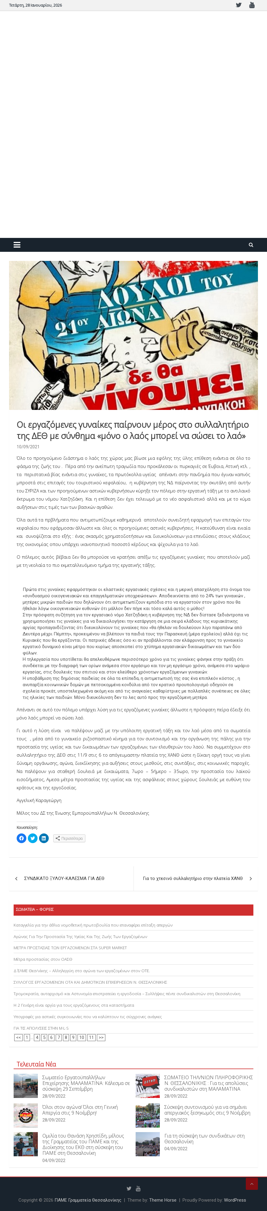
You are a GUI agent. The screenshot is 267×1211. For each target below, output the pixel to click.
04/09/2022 (53, 1160)
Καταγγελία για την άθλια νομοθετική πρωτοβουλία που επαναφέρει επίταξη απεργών (93, 925)
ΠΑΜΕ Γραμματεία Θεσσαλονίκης (87, 1200)
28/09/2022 (53, 1096)
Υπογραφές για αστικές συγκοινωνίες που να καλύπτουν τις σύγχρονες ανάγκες (88, 1016)
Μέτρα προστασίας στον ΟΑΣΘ (43, 959)
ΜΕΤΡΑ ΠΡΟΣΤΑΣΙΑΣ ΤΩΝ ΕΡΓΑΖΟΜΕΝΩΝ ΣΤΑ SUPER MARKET (70, 947)
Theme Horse (162, 1200)
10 (81, 1037)
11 (91, 1037)
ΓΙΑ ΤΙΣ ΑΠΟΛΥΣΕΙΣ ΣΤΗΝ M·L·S (41, 1028)
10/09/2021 (28, 446)
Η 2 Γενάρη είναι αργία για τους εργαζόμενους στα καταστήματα (74, 1005)
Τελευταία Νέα (36, 1064)
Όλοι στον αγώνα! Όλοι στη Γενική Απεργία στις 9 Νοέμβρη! (80, 1110)
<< (18, 1037)
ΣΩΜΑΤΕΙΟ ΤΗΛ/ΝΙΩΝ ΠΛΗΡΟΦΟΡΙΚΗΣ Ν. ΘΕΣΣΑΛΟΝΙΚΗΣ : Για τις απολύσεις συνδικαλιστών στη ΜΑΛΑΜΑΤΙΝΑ (208, 1083)
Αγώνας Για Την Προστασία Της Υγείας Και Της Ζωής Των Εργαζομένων (80, 936)
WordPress (235, 1200)
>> (101, 1037)
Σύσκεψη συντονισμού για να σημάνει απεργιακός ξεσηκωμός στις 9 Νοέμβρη (207, 1110)
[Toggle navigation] (17, 245)
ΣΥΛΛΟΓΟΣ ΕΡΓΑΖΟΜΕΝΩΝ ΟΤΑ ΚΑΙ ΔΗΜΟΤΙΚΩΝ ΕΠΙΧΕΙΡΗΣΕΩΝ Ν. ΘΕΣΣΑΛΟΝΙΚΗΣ (90, 982)
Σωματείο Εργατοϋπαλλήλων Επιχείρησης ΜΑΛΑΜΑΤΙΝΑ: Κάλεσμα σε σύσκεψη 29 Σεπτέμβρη (86, 1083)
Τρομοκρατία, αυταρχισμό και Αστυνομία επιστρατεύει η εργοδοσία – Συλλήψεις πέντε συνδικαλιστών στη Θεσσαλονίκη (127, 993)
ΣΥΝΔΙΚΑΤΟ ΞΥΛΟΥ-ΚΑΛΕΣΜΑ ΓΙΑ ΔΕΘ (64, 878)
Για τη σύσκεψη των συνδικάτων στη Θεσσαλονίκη (204, 1138)
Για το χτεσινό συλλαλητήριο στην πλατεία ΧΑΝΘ (193, 878)
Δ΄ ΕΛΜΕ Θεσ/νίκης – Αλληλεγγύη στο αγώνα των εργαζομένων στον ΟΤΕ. (82, 970)
